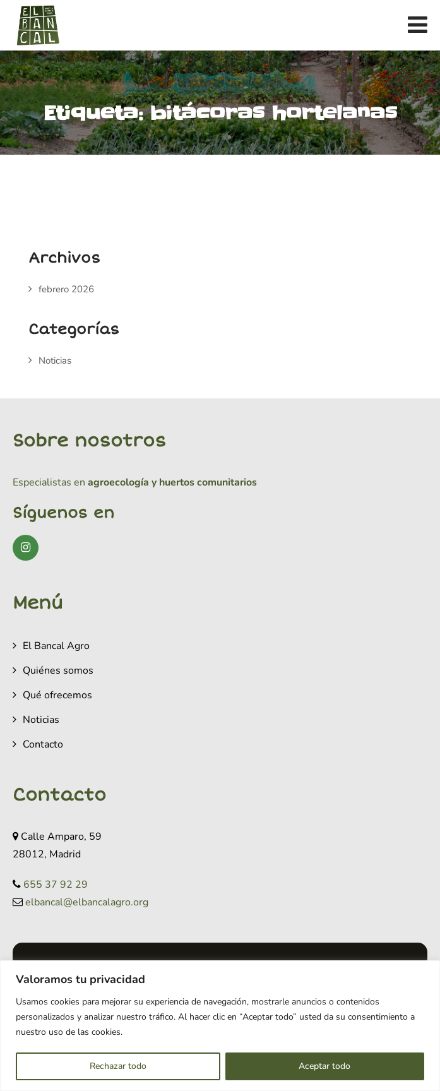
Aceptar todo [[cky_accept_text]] (324, 1066)
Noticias (55, 360)
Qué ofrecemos (57, 695)
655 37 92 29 (55, 884)
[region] (220, 1025)
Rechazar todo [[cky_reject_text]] (118, 1066)
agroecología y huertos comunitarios (171, 482)
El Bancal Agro (56, 646)
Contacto (43, 744)
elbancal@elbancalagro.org (86, 902)
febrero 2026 (66, 289)
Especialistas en (49, 482)
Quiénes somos (58, 670)
